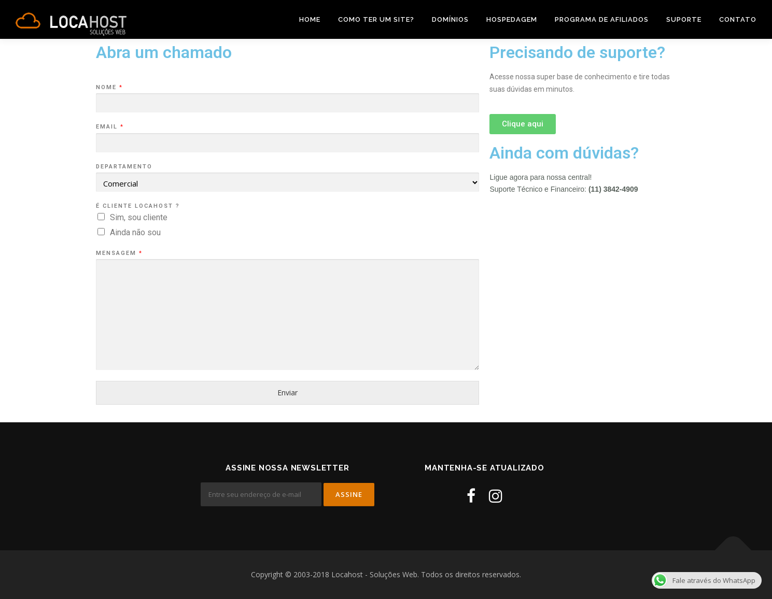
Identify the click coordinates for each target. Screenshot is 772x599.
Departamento (124, 166)
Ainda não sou (135, 232)
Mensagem (119, 253)
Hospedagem (511, 19)
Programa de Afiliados (602, 19)
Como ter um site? (376, 19)
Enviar (287, 392)
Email (109, 126)
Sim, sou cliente (138, 217)
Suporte (683, 19)
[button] (522, 124)
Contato (737, 19)
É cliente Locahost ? (138, 206)
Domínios (450, 19)
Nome (109, 87)
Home (309, 19)
